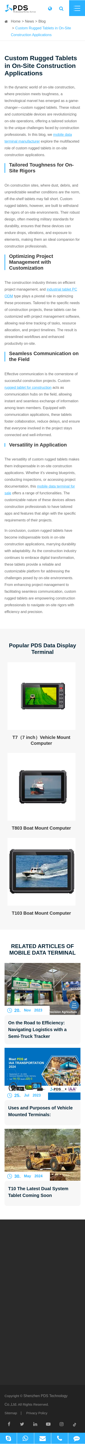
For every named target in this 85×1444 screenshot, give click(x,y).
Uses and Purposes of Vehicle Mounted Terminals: (40, 1111)
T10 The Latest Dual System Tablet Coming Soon (38, 1192)
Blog (42, 21)
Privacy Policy (36, 1413)
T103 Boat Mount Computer (41, 913)
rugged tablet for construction (28, 387)
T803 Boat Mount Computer (41, 828)
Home (16, 21)
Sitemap (11, 1413)
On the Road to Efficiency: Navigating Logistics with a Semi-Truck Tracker (37, 1029)
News (29, 21)
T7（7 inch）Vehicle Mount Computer (41, 740)
